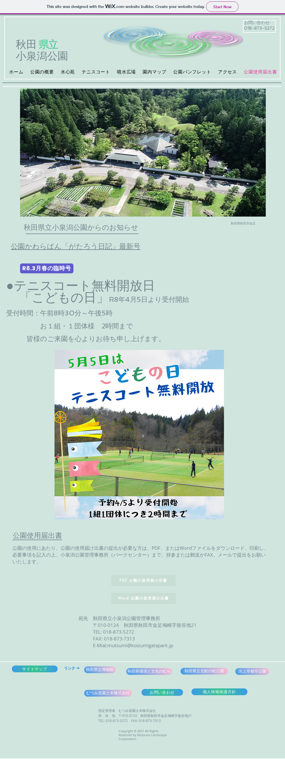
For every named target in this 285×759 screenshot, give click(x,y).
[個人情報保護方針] (219, 691)
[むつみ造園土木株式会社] (108, 693)
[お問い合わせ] (162, 692)
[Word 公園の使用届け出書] (143, 598)
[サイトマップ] (35, 669)
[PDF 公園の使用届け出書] (143, 580)
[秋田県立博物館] (100, 669)
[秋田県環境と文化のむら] (149, 671)
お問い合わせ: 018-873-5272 (259, 25)
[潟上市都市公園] (252, 671)
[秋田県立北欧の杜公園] (204, 671)
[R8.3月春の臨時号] (46, 268)
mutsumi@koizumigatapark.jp (140, 645)
